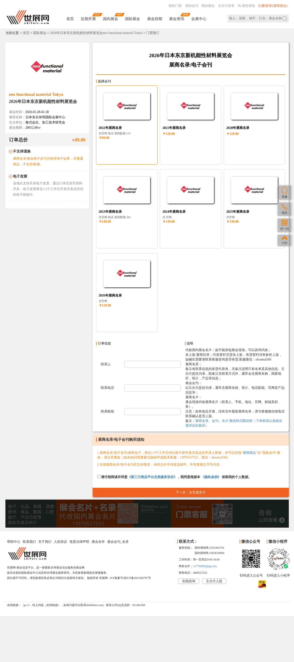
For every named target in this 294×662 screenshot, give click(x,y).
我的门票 (175, 6)
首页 (70, 19)
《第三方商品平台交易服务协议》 (152, 477)
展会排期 (154, 19)
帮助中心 (13, 541)
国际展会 (132, 19)
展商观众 (249, 452)
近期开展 (88, 19)
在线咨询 (188, 581)
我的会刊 (191, 6)
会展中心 (198, 19)
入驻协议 (60, 541)
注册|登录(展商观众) (272, 6)
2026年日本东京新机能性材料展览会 (43, 101)
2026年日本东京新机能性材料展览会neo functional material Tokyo (96, 33)
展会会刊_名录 (118, 541)
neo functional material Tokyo (36, 94)
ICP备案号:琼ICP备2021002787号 (130, 578)
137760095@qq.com (205, 566)
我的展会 (208, 6)
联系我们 (29, 541)
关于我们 (44, 541)
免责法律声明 (79, 541)
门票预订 (152, 33)
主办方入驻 (214, 581)
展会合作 (98, 541)
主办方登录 (226, 6)
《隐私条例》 (211, 477)
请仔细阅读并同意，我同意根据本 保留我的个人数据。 (174, 477)
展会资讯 (176, 19)
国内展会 (110, 19)
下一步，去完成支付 (190, 492)
